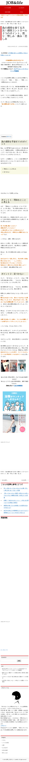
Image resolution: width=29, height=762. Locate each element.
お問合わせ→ (4, 725)
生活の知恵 (7, 12)
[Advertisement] (14, 122)
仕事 (3, 745)
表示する (9, 136)
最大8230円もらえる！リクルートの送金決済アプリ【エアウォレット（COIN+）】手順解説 (14, 669)
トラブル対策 (7, 7)
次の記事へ (24, 480)
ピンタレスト (4, 650)
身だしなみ (5, 752)
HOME (2, 21)
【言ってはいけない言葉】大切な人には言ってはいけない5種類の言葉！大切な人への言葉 (16, 495)
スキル (21, 12)
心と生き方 (21, 7)
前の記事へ (5, 480)
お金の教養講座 (18, 385)
